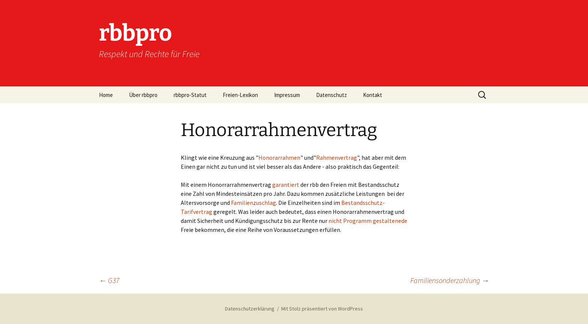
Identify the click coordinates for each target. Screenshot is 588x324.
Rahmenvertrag (336, 157)
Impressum (287, 94)
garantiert (285, 184)
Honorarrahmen (279, 157)
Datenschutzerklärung (249, 308)
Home (106, 94)
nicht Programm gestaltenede (367, 220)
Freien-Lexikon (240, 94)
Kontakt (372, 94)
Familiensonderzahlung (449, 280)
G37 (109, 280)
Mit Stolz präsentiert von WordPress (322, 308)
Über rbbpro (143, 94)
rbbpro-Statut (190, 94)
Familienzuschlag (253, 202)
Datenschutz (331, 94)
